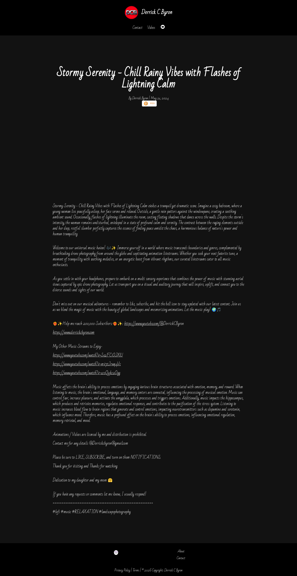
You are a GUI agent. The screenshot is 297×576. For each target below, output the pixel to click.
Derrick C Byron (156, 12)
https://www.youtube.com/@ (143, 323)
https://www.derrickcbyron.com (73, 332)
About (181, 551)
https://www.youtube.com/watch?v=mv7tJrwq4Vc (87, 364)
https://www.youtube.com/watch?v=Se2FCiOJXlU (88, 355)
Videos (151, 27)
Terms (136, 570)
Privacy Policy (122, 570)
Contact (137, 27)
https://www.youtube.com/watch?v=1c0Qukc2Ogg (86, 373)
